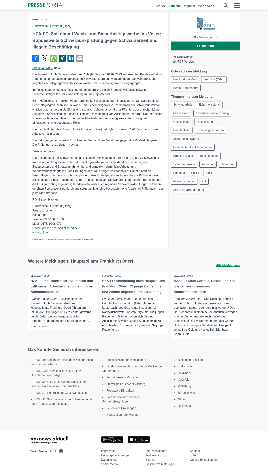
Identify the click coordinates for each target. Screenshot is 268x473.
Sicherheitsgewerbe (186, 140)
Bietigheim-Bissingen (191, 359)
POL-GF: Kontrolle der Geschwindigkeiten (62, 392)
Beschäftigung (210, 158)
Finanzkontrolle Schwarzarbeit (193, 149)
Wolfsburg (184, 386)
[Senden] (79, 58)
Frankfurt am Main (185, 79)
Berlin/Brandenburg (186, 88)
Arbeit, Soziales (183, 158)
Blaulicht (174, 6)
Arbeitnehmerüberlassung (213, 114)
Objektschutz (181, 122)
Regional (189, 6)
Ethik (230, 175)
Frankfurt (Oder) (42, 67)
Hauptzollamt (181, 131)
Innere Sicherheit (184, 184)
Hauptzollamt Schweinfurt (122, 414)
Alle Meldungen (205, 37)
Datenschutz (109, 459)
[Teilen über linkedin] (70, 58)
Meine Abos (206, 6)
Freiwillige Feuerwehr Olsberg (125, 384)
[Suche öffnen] (225, 5)
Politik (216, 175)
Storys (160, 6)
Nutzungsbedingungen (115, 455)
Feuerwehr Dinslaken (120, 390)
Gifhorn (182, 399)
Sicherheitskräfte (184, 166)
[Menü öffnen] (236, 5)
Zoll (205, 184)
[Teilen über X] (44, 58)
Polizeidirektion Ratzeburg (123, 377)
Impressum (108, 451)
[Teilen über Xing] (62, 58)
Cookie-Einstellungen (204, 459)
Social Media (109, 464)
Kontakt (195, 451)
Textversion (153, 455)
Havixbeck (184, 373)
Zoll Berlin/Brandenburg (188, 193)
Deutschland (205, 122)
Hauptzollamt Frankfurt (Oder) (51, 26)
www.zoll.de (40, 232)
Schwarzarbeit (182, 105)
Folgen (205, 45)
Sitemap (151, 459)
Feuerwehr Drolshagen (121, 408)
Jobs (193, 455)
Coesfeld (183, 379)
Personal (199, 175)
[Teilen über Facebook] (35, 58)
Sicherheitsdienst (210, 105)
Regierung (180, 175)
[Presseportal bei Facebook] (50, 451)
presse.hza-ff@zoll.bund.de (60, 228)
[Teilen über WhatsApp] (53, 58)
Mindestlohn (181, 114)
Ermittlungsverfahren (211, 131)
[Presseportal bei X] (54, 451)
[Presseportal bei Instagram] (60, 450)
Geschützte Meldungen (161, 464)
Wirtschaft (208, 166)
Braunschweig (187, 392)
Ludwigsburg (186, 366)
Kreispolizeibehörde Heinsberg (126, 359)
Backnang (184, 405)
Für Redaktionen (156, 451)
